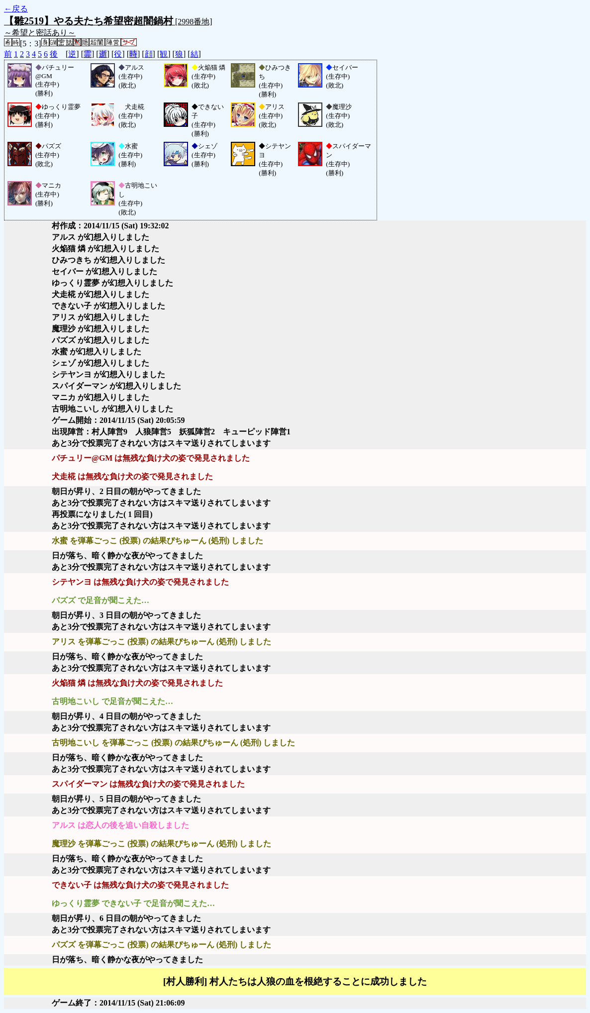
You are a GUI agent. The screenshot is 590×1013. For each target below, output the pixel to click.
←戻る (16, 8)
